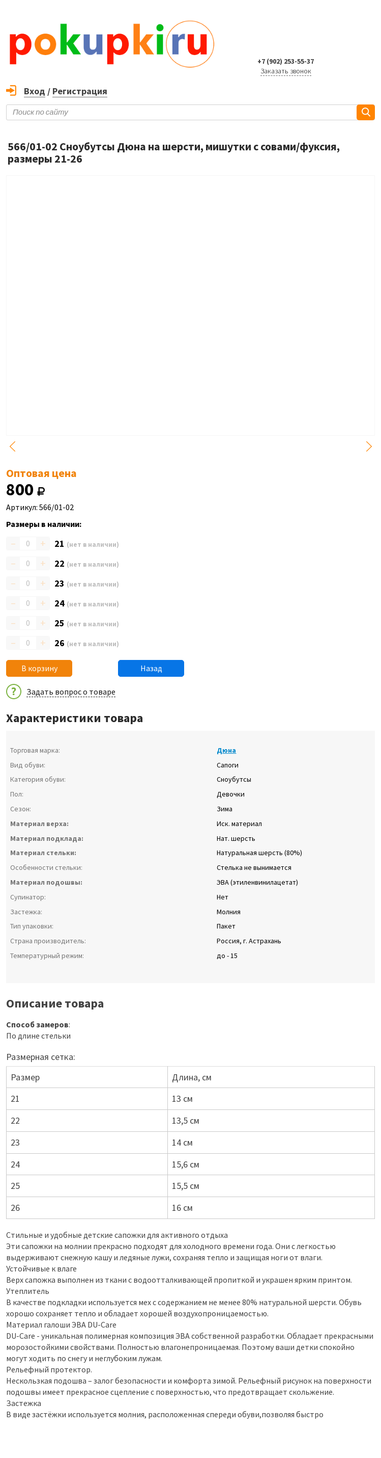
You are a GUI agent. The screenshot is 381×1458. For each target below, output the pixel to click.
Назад (151, 668)
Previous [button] (12, 446)
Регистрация (79, 91)
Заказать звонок (285, 70)
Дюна (226, 750)
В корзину (39, 668)
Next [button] (369, 446)
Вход (34, 91)
